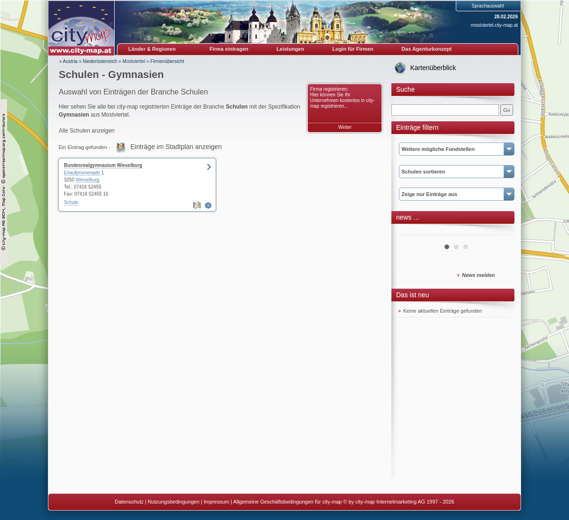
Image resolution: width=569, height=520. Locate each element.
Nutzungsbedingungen (173, 501)
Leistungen (290, 49)
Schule (71, 202)
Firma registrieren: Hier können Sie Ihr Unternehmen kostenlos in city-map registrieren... (342, 98)
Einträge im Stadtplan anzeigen (176, 146)
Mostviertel (134, 61)
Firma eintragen (229, 49)
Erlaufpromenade (82, 172)
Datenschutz (129, 501)
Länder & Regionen (152, 49)
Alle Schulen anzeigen (87, 130)
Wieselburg (87, 179)
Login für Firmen (352, 49)
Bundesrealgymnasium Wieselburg (103, 165)
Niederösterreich (100, 61)
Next (501, 231)
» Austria (68, 61)
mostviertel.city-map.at (494, 25)
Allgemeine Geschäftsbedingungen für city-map (287, 501)
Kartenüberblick (433, 67)
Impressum (216, 501)
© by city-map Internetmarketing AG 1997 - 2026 (398, 501)
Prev (410, 231)
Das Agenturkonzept (427, 49)
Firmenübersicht (167, 61)
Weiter (345, 127)
